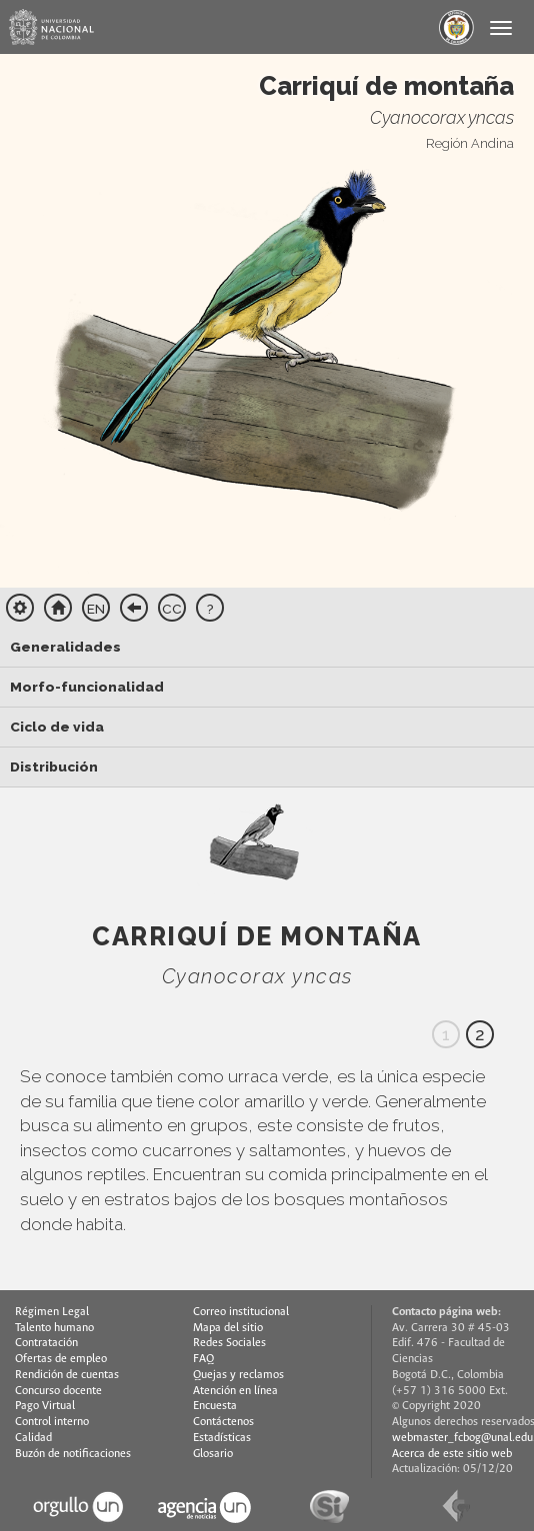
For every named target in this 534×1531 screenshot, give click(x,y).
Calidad (33, 1438)
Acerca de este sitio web (452, 1454)
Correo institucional (241, 1312)
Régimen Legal (52, 1312)
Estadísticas (222, 1438)
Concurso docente (58, 1391)
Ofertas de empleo (61, 1359)
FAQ (203, 1359)
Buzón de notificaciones (73, 1454)
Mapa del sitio (228, 1328)
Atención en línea (235, 1391)
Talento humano (54, 1328)
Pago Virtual (45, 1406)
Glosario (213, 1454)
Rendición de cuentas (67, 1375)
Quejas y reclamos (238, 1375)
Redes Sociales (229, 1343)
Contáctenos (223, 1422)
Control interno (52, 1422)
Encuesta (215, 1406)
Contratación (46, 1343)
